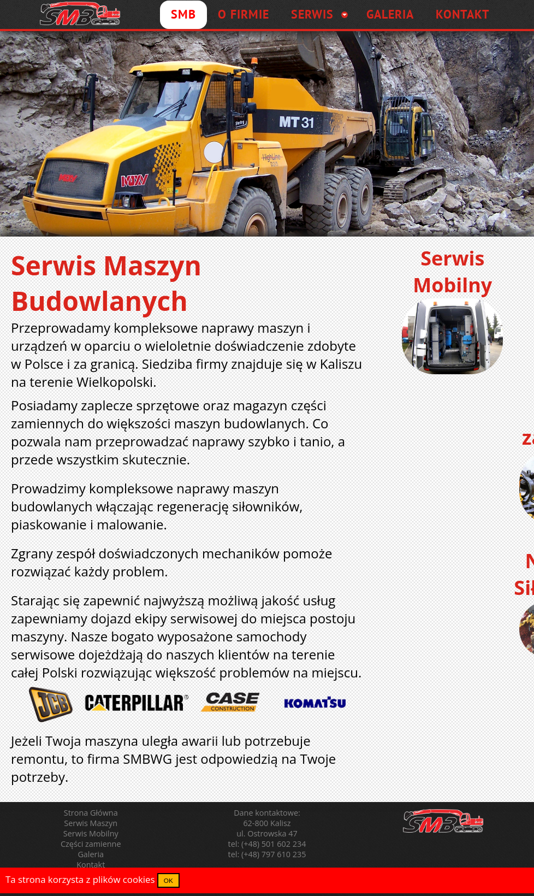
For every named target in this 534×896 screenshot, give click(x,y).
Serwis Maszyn (90, 823)
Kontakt (90, 864)
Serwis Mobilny (90, 833)
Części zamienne (91, 844)
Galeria (91, 854)
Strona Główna (91, 812)
